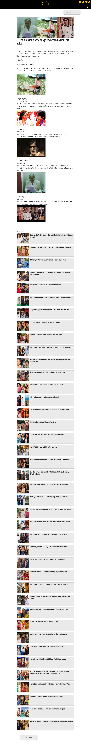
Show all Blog (29, 737)
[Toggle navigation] (45, 7)
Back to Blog (72, 12)
